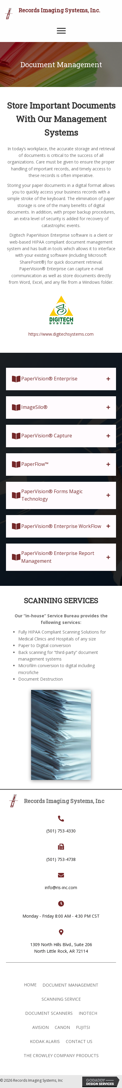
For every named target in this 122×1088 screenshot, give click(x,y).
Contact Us (79, 1041)
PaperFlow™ (34, 464)
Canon (62, 1027)
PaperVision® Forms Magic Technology (52, 495)
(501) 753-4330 (61, 831)
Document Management (70, 985)
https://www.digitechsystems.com (61, 334)
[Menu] (61, 31)
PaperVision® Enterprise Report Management (57, 557)
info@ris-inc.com (61, 887)
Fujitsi (83, 1027)
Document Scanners (49, 1013)
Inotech (88, 1013)
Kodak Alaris (45, 1041)
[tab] (61, 379)
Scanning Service (61, 999)
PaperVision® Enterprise (49, 378)
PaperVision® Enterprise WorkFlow (61, 526)
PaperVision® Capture (46, 435)
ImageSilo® (34, 407)
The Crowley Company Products (61, 1055)
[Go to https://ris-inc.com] (62, 13)
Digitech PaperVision (29, 235)
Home (30, 985)
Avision (40, 1027)
